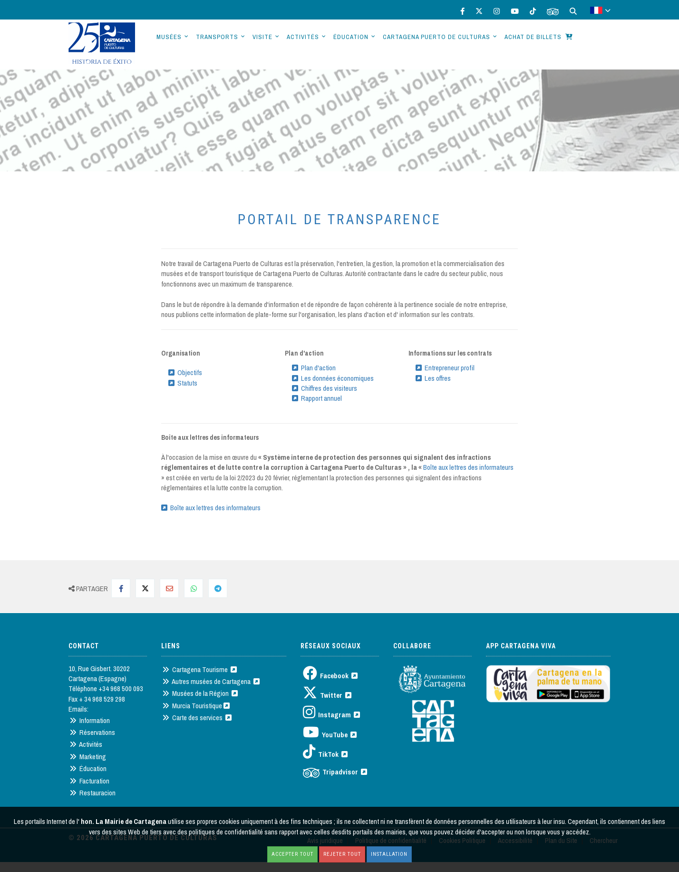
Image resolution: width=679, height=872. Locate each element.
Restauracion (92, 793)
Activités (303, 37)
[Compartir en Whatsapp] (193, 588)
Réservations (92, 732)
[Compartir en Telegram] (217, 588)
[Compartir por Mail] (169, 588)
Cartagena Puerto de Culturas (436, 37)
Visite (262, 37)
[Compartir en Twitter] (145, 588)
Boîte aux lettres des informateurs (468, 467)
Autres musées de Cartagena (211, 681)
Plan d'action (314, 368)
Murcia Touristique (196, 706)
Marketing (87, 757)
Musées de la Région (200, 693)
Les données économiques (333, 378)
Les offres (433, 378)
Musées (169, 37)
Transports (217, 37)
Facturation (89, 781)
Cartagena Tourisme (199, 669)
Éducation (351, 37)
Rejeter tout (342, 854)
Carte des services (197, 718)
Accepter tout (292, 854)
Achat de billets (538, 37)
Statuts (182, 383)
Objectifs (185, 372)
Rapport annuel (317, 398)
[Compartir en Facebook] (120, 588)
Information (89, 720)
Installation (389, 854)
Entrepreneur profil (445, 368)
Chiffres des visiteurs (324, 388)
